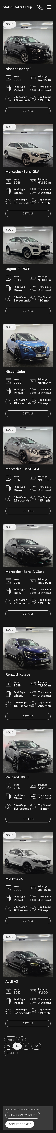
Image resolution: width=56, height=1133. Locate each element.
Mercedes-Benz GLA (22, 171)
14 (17, 1046)
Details (28, 111)
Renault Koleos (17, 674)
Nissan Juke (15, 371)
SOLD (9, 24)
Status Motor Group (17, 7)
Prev (10, 1039)
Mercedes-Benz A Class (24, 571)
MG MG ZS (14, 879)
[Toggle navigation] (49, 7)
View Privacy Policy (23, 1115)
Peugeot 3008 (17, 777)
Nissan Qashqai (18, 69)
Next (10, 1053)
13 (8, 1046)
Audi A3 (11, 981)
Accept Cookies (20, 1124)
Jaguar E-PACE (17, 269)
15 (26, 1046)
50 (36, 1046)
